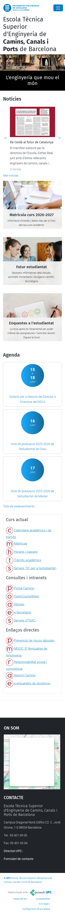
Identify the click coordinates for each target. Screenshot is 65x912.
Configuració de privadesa (36, 909)
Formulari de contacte (18, 859)
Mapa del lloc (20, 898)
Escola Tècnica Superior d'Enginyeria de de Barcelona (29, 34)
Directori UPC (13, 851)
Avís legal (44, 903)
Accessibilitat (43, 898)
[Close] (58, 7)
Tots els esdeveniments (18, 506)
